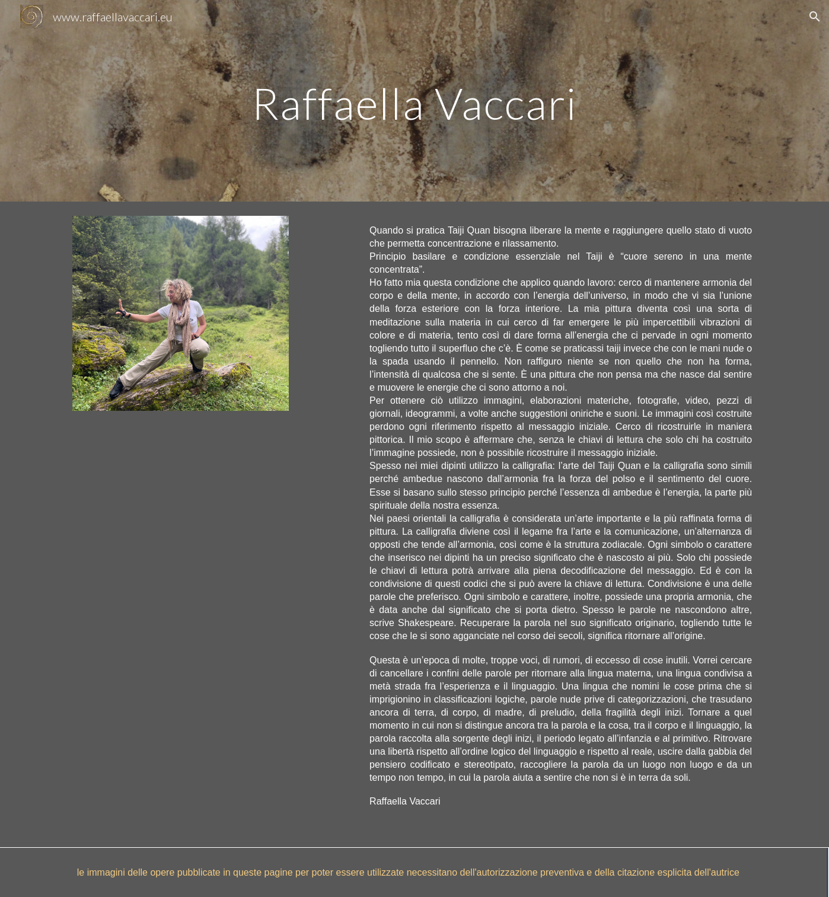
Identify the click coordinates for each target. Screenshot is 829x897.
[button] (815, 16)
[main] (414, 100)
